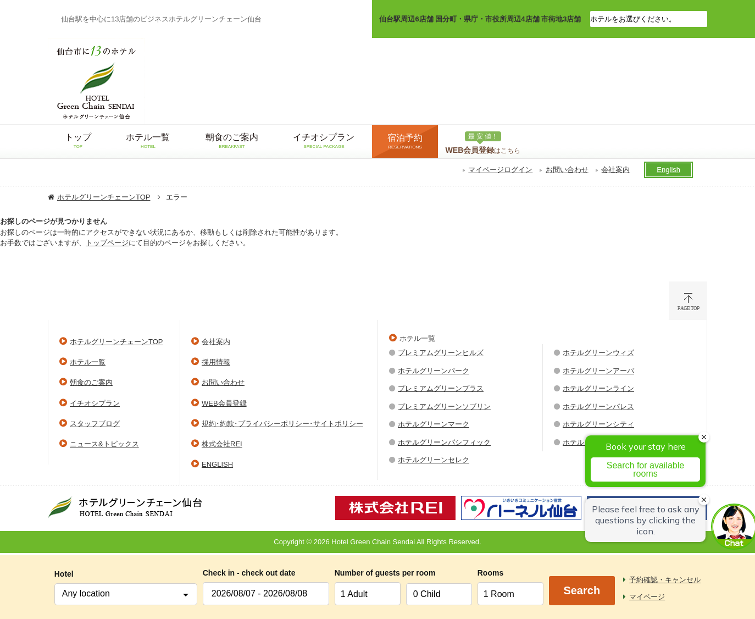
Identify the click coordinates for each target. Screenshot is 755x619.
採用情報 (216, 362)
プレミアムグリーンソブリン (444, 406)
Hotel (64, 574)
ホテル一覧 (88, 362)
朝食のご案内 (91, 382)
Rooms (490, 572)
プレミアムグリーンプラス (441, 388)
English (668, 169)
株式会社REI (222, 444)
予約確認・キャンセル (665, 580)
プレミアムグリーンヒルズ (441, 353)
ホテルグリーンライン (598, 388)
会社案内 (615, 169)
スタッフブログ (95, 423)
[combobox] (125, 594)
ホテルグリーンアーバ (598, 371)
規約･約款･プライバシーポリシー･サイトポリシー (282, 423)
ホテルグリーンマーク (433, 424)
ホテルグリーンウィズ (598, 353)
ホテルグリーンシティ (598, 424)
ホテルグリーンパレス (598, 406)
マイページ (647, 597)
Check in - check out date (249, 572)
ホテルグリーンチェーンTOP (104, 197)
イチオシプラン (95, 403)
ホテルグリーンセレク (433, 460)
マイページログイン (500, 169)
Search (581, 590)
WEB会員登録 (224, 403)
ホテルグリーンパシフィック (444, 442)
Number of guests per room (368, 572)
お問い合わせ (567, 169)
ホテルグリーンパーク (433, 371)
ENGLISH (217, 464)
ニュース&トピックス (104, 444)
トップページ (107, 243)
